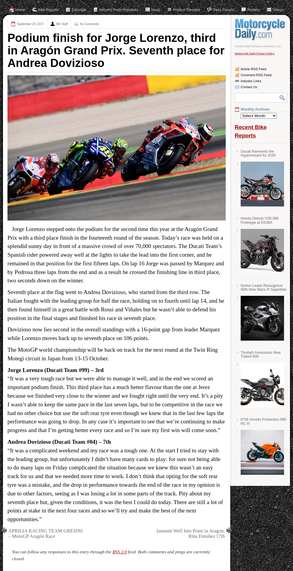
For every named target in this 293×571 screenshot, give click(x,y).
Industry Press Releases (118, 10)
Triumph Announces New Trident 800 (261, 354)
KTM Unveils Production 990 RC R (263, 421)
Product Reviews (186, 10)
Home (20, 10)
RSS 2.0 (119, 551)
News (155, 10)
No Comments (89, 24)
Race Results (223, 10)
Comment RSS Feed (256, 75)
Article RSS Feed (253, 69)
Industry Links (251, 81)
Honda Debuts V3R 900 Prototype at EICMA (260, 220)
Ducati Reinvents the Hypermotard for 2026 (258, 153)
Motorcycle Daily (261, 29)
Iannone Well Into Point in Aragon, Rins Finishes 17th (190, 533)
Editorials (79, 10)
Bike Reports (48, 10)
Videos (278, 10)
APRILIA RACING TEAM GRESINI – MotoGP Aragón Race (45, 533)
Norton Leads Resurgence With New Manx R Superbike (263, 288)
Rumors (253, 10)
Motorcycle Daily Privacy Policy (254, 53)
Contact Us (249, 87)
